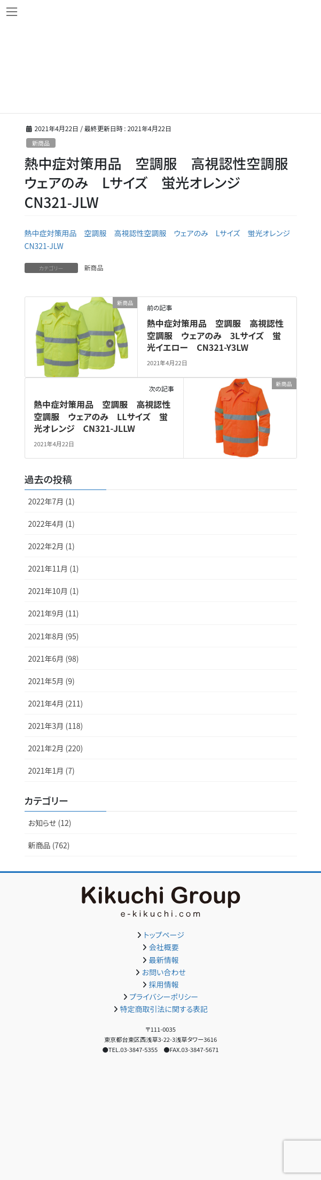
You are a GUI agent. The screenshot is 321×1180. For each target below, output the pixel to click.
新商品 (41, 143)
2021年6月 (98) (53, 658)
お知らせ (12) (50, 822)
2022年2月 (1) (51, 546)
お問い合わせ (164, 972)
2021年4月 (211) (55, 703)
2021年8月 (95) (53, 636)
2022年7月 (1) (51, 501)
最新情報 (164, 959)
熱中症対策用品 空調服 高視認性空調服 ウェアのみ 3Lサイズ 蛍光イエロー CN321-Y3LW (215, 335)
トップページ (164, 934)
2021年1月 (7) (51, 770)
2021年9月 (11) (53, 613)
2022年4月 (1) (51, 523)
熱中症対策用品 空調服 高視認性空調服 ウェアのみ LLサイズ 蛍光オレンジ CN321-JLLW (102, 416)
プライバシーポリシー (163, 996)
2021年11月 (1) (53, 568)
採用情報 (164, 984)
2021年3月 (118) (55, 725)
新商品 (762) (49, 845)
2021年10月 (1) (53, 590)
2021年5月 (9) (51, 681)
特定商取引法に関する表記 (164, 1009)
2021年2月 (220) (55, 748)
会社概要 (164, 947)
